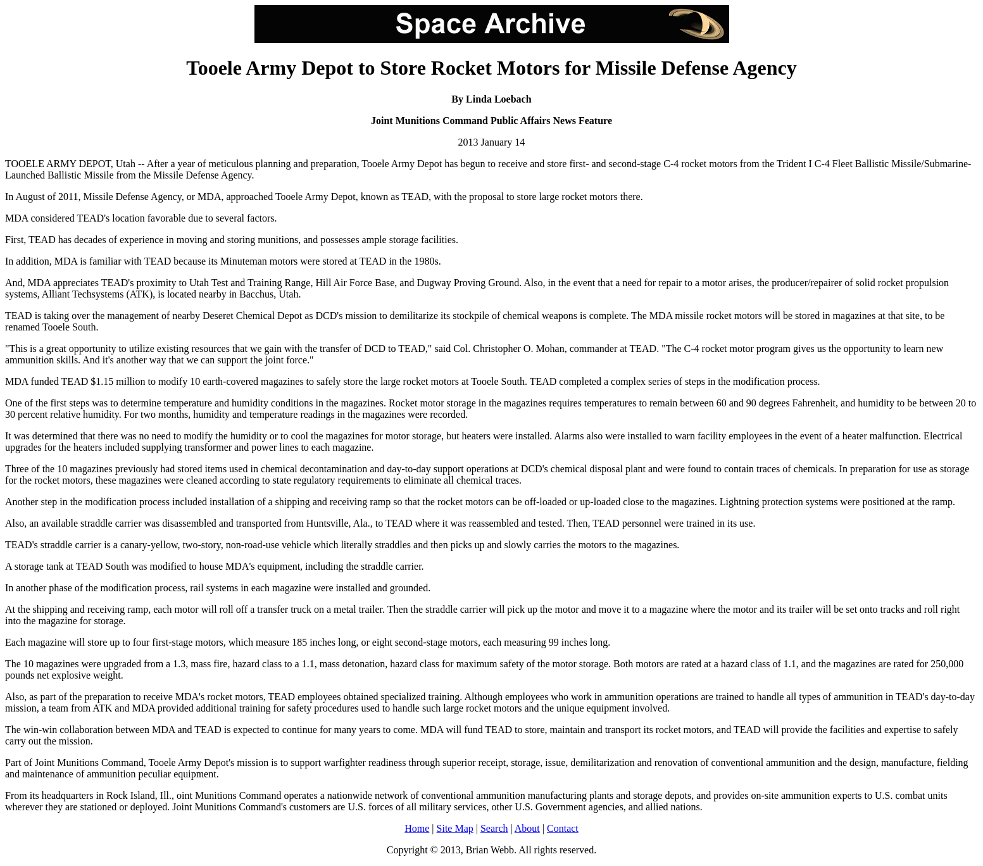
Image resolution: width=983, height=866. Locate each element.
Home (416, 828)
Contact (563, 828)
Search (494, 828)
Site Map (455, 828)
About (527, 828)
